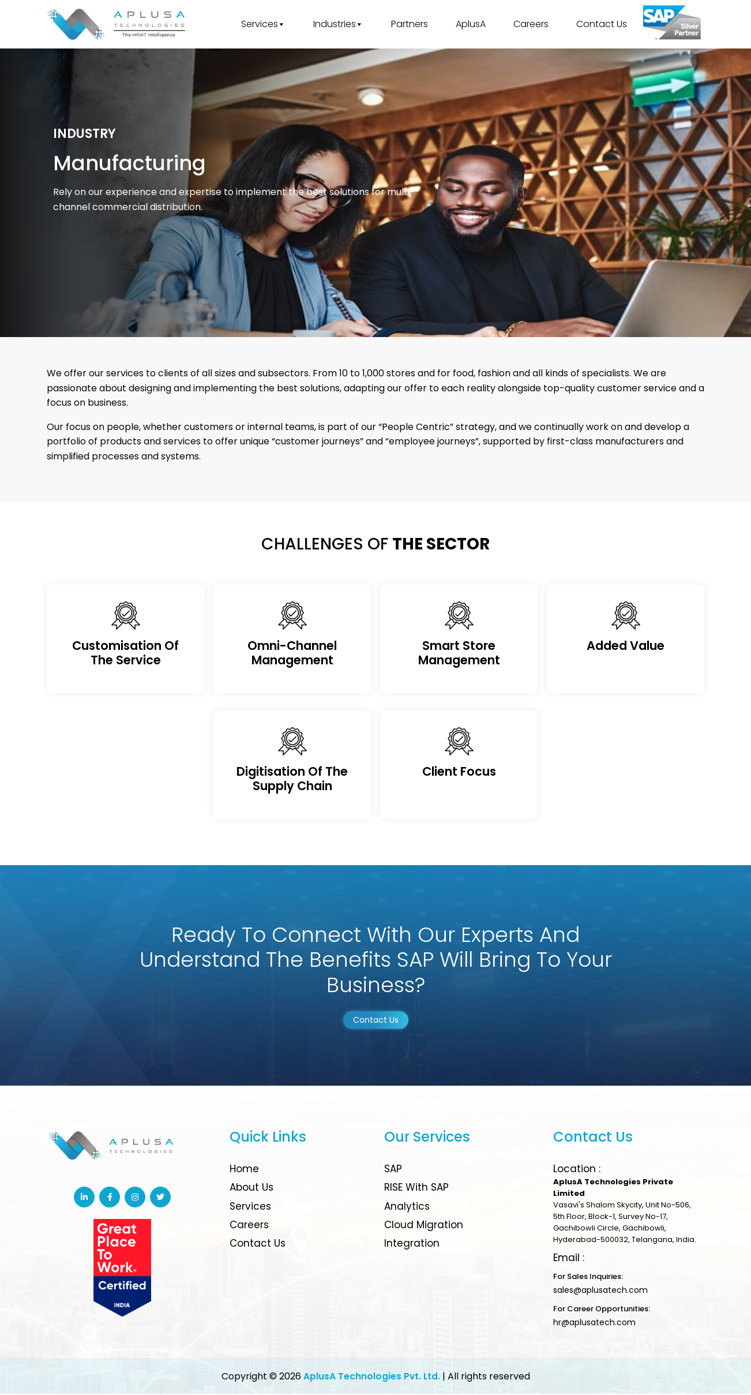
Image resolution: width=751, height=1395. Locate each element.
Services (263, 24)
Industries (338, 24)
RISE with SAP (416, 1188)
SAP (393, 1170)
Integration (412, 1244)
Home (244, 1170)
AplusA (471, 24)
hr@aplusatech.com (594, 1323)
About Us (251, 1188)
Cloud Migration (423, 1226)
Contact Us (601, 24)
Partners (409, 24)
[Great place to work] (672, 24)
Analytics (407, 1207)
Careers (531, 24)
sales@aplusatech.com (600, 1291)
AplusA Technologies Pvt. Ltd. (372, 1377)
